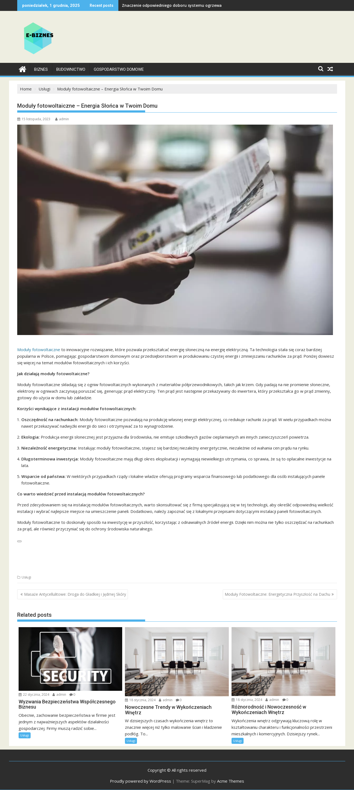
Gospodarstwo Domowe (119, 69)
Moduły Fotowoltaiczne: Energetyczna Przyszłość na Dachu (277, 594)
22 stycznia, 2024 (34, 694)
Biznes (41, 69)
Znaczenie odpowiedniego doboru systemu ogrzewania (175, 5)
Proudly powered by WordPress (140, 781)
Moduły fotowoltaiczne (38, 349)
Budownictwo (70, 69)
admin (62, 119)
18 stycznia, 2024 (140, 700)
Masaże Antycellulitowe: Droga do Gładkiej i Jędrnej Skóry (75, 594)
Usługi (26, 577)
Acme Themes (230, 781)
